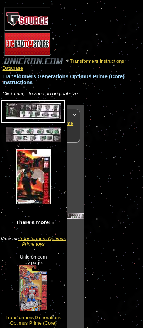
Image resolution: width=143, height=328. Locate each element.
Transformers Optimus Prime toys (42, 241)
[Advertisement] (113, 216)
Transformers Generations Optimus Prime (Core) (33, 320)
